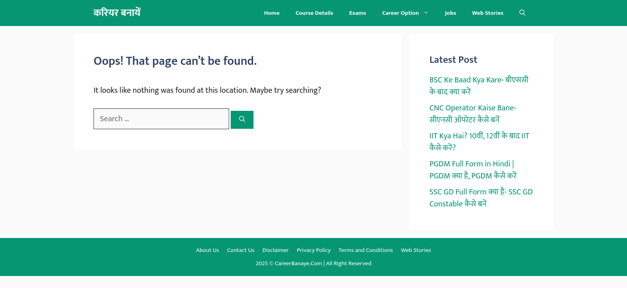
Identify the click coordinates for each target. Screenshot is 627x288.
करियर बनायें (117, 13)
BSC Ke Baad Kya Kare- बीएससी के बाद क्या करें (479, 86)
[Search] (242, 120)
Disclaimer (275, 250)
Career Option (409, 13)
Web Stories (487, 13)
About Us (207, 250)
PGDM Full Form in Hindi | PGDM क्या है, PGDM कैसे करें (473, 170)
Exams (357, 13)
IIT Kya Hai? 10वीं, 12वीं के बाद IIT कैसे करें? (479, 142)
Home (272, 13)
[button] (522, 13)
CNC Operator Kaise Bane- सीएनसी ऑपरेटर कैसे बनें (472, 114)
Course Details (314, 13)
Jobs (450, 13)
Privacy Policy (314, 250)
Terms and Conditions (366, 250)
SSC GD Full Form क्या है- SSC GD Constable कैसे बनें (481, 198)
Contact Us (240, 250)
